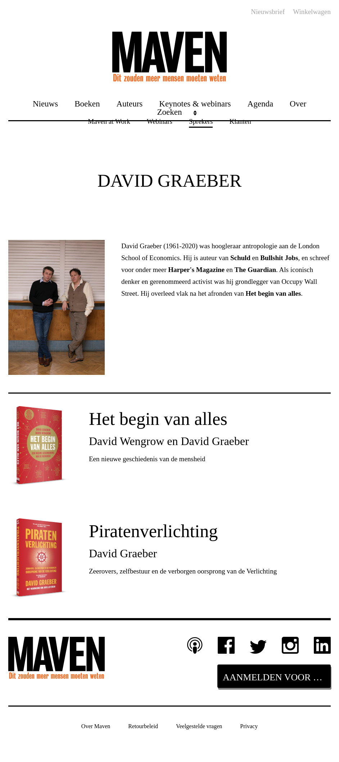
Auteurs (129, 103)
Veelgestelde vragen (199, 726)
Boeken (87, 103)
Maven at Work (109, 121)
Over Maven (95, 726)
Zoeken (169, 111)
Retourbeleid (143, 726)
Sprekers (201, 121)
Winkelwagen (312, 11)
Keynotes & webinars (195, 103)
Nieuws (45, 103)
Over (298, 103)
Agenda (261, 103)
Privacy (249, 726)
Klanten (240, 121)
